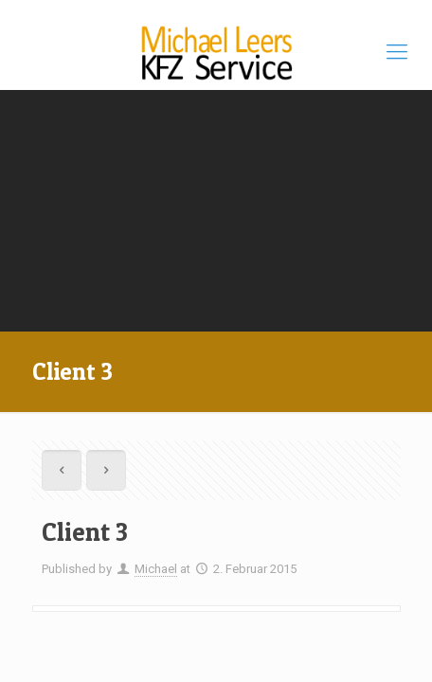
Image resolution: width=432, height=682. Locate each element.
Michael (156, 569)
